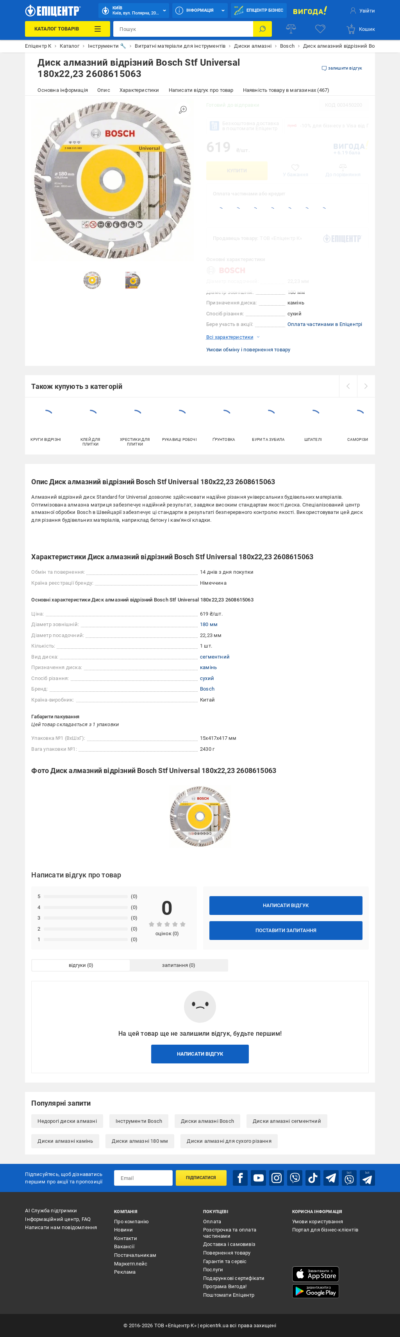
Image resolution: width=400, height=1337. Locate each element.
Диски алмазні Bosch (207, 1121)
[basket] (360, 29)
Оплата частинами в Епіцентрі (325, 324)
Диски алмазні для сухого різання (229, 1141)
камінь (208, 667)
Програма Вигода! (224, 1286)
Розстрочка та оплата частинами (229, 1233)
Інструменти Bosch (139, 1121)
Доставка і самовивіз (229, 1244)
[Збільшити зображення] (183, 110)
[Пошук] (262, 29)
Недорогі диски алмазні (67, 1121)
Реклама (125, 1272)
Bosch (207, 689)
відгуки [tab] (77, 965)
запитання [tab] (175, 965)
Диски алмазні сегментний (287, 1121)
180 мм (209, 624)
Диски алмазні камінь (65, 1141)
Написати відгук (286, 905)
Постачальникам (135, 1255)
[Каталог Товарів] (67, 29)
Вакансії (124, 1246)
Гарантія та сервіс (225, 1261)
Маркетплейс (130, 1264)
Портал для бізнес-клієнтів (325, 1230)
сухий (207, 678)
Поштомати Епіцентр (229, 1295)
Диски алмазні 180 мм (140, 1141)
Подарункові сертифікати (234, 1278)
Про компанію (131, 1221)
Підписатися (201, 1177)
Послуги (213, 1270)
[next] (366, 386)
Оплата (212, 1221)
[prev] (348, 386)
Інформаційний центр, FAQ (58, 1219)
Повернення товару (226, 1253)
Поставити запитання (285, 930)
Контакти (125, 1238)
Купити (237, 171)
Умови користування (317, 1221)
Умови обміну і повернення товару (248, 350)
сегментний (215, 657)
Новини (123, 1230)
